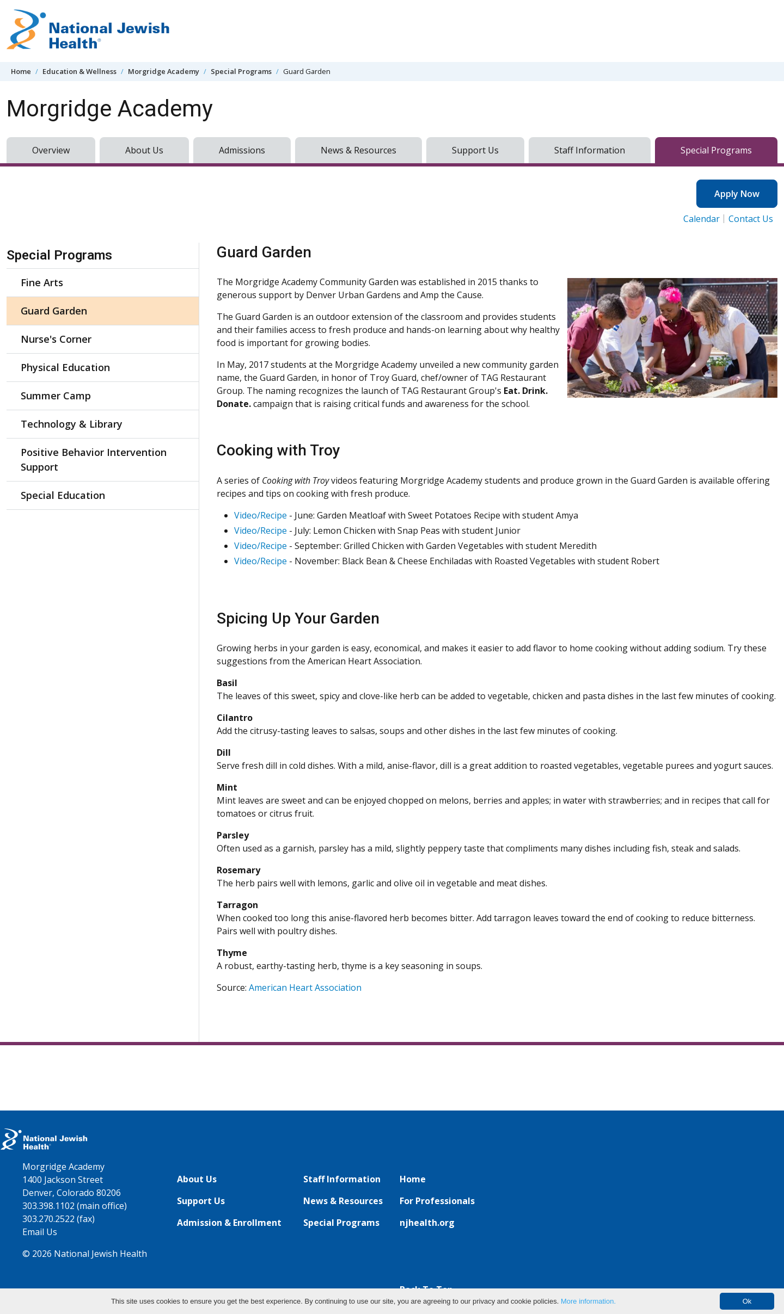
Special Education (63, 495)
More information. (588, 1301)
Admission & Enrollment (229, 1223)
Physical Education (65, 367)
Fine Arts (42, 282)
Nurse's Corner (56, 339)
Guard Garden (54, 310)
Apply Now (736, 194)
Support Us (475, 150)
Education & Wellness (79, 71)
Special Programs (241, 71)
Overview (51, 150)
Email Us (39, 1232)
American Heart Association (305, 988)
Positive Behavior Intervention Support (94, 459)
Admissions (242, 150)
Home (21, 71)
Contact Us (750, 219)
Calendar (701, 219)
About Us (144, 150)
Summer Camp (56, 395)
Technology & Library (71, 423)
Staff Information (589, 150)
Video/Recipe (260, 515)
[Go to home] (88, 31)
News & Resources (358, 150)
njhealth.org (427, 1223)
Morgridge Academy (163, 71)
